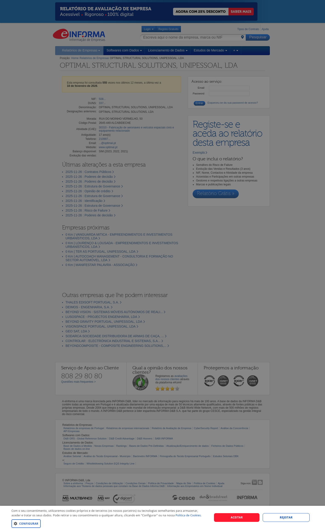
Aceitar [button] (237, 517)
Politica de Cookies (188, 515)
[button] (108, 523)
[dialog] (162, 517)
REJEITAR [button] (286, 517)
